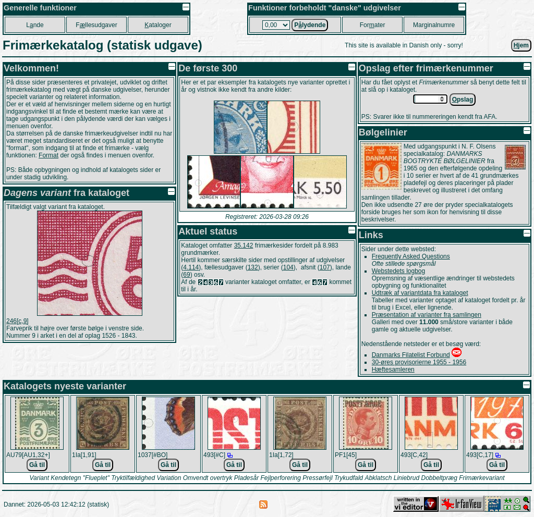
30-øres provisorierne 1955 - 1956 (419, 362)
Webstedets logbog (399, 271)
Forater (372, 25)
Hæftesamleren (393, 369)
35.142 (243, 245)
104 (288, 267)
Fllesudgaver (96, 25)
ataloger (157, 25)
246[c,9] (17, 321)
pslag (463, 99)
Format (48, 155)
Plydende (309, 25)
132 (253, 267)
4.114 (191, 267)
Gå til (37, 465)
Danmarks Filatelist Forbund (411, 355)
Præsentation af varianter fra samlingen (426, 314)
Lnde (34, 25)
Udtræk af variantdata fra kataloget (420, 293)
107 (325, 267)
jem (521, 45)
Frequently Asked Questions (411, 256)
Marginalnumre (434, 25)
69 (186, 274)
